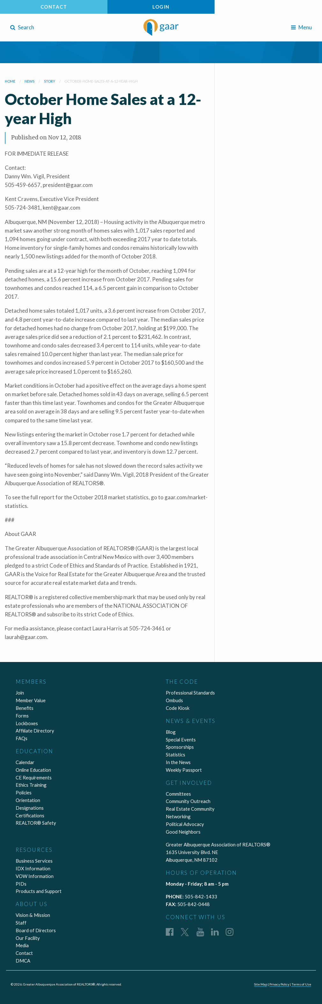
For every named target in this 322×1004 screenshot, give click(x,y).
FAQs (21, 738)
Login (161, 7)
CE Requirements (34, 777)
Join (20, 692)
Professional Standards (190, 692)
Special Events (181, 739)
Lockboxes (27, 723)
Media (22, 945)
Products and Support (39, 891)
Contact (53, 7)
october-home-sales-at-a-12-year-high (101, 81)
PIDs (21, 884)
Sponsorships (180, 747)
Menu (301, 27)
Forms (22, 715)
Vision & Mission (33, 915)
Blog (171, 732)
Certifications (30, 815)
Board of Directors (36, 930)
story (49, 81)
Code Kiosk (177, 708)
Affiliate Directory (35, 730)
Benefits (24, 708)
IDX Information (33, 868)
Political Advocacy (185, 824)
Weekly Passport (184, 770)
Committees (178, 794)
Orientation (28, 800)
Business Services (34, 861)
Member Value (31, 700)
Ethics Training (31, 785)
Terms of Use (301, 984)
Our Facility (28, 938)
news (29, 81)
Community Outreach (188, 801)
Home (10, 81)
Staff (21, 923)
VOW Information (35, 876)
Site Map (260, 984)
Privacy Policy (279, 984)
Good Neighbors (183, 832)
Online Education (33, 770)
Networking (178, 816)
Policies (24, 792)
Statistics (175, 754)
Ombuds (174, 700)
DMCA (23, 960)
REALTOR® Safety (36, 823)
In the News (178, 762)
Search (22, 27)
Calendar (25, 762)
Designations (30, 808)
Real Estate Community (190, 809)
